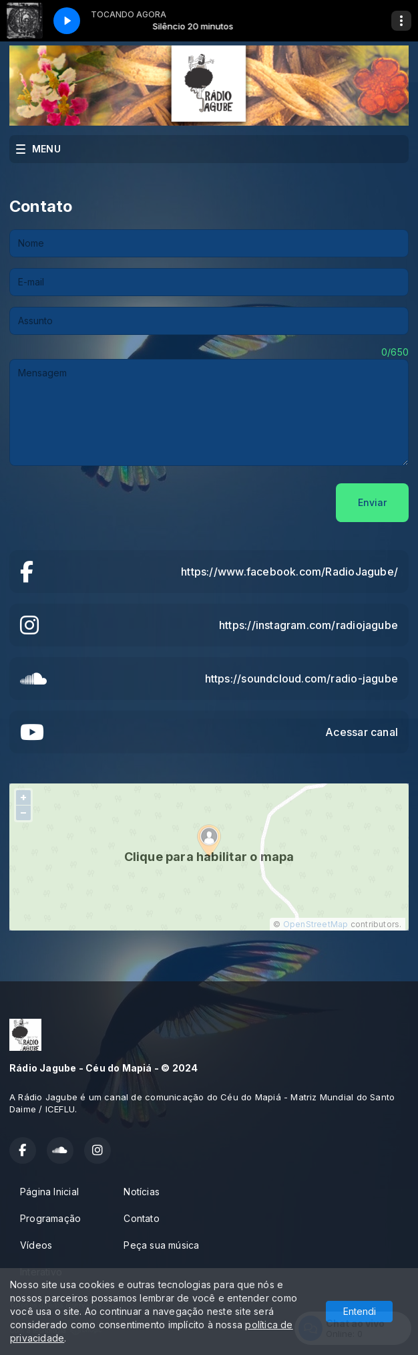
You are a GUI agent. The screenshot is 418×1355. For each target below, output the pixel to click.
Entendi (359, 1311)
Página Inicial (49, 1191)
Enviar (372, 502)
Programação (50, 1218)
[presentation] (110, 503)
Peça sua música (161, 1245)
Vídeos (36, 1245)
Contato (141, 1218)
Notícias (142, 1191)
